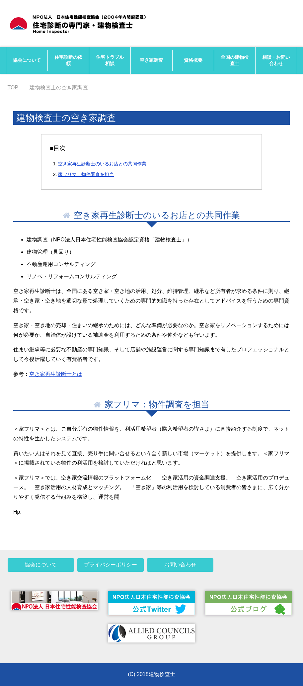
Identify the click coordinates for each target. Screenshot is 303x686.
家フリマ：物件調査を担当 (86, 174)
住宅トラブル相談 (110, 60)
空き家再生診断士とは (55, 374)
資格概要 (193, 60)
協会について (27, 60)
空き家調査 (151, 60)
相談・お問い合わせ (276, 60)
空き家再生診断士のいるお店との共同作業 (102, 163)
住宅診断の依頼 (68, 60)
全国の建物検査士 (235, 60)
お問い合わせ (180, 564)
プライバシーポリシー (110, 564)
